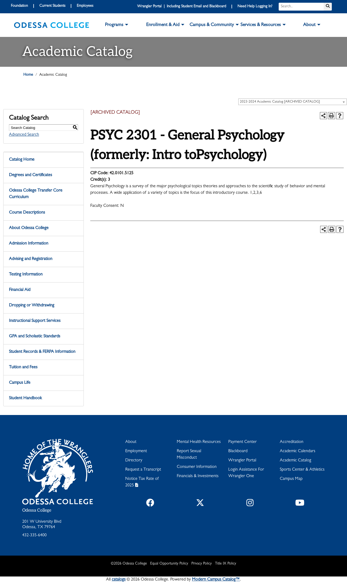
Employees (85, 6)
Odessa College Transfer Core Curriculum (35, 194)
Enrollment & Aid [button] (162, 25)
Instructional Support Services (34, 321)
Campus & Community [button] (211, 25)
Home (28, 75)
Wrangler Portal (242, 460)
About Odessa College (29, 228)
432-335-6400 (34, 535)
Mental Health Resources (199, 442)
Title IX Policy (225, 564)
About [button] (309, 25)
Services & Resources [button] (260, 25)
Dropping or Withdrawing (31, 305)
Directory (133, 460)
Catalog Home (21, 160)
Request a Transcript (143, 470)
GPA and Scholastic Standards (34, 336)
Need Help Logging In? (254, 6)
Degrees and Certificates (30, 175)
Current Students (52, 6)
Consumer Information (197, 467)
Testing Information (26, 275)
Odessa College (36, 510)
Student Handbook (25, 398)
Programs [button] (114, 25)
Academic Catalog (295, 460)
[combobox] (292, 102)
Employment (136, 451)
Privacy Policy (201, 564)
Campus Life (19, 383)
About (130, 442)
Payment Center (242, 442)
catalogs (119, 580)
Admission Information (28, 244)
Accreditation (291, 442)
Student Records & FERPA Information (42, 352)
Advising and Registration (30, 259)
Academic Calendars (297, 451)
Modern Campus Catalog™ (216, 580)
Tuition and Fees (23, 367)
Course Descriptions (27, 213)
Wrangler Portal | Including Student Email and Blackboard (181, 6)
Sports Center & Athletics (302, 470)
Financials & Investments (198, 476)
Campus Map (291, 479)
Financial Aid (19, 290)
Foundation (19, 6)
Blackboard (238, 451)
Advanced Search (24, 135)
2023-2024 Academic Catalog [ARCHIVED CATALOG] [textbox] (280, 102)
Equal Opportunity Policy (169, 564)
